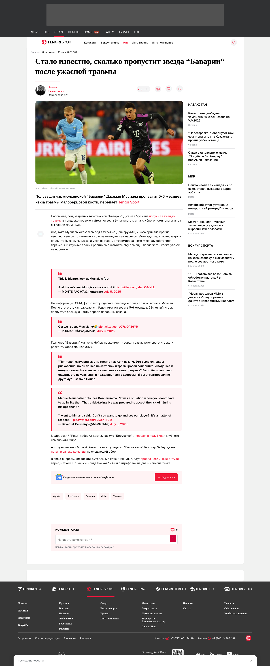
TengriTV (23, 625)
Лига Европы (140, 42)
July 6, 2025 (106, 331)
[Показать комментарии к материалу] (40, 246)
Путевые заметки (152, 613)
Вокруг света (149, 608)
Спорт (104, 603)
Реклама (85, 638)
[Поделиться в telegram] (40, 220)
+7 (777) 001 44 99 (181, 638)
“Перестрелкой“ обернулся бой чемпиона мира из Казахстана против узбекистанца (211, 136)
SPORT (59, 32)
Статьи (187, 608)
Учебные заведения (235, 613)
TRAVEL (124, 32)
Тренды (104, 613)
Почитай (23, 610)
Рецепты (64, 628)
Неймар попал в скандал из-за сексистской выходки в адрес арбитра (210, 188)
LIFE (47, 32)
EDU (137, 32)
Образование (231, 608)
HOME (88, 32)
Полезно (64, 613)
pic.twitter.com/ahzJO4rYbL (135, 287)
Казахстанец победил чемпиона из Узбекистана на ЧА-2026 (209, 116)
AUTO (110, 32)
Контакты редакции (47, 638)
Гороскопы (65, 623)
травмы (117, 496)
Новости (22, 603)
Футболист (73, 496)
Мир (126, 42)
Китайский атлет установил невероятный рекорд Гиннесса (210, 206)
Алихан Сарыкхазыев (56, 89)
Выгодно (64, 608)
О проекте (24, 638)
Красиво (64, 603)
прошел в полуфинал (150, 435)
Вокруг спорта (110, 42)
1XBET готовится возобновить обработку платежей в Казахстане (210, 277)
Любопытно (66, 618)
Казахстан (90, 42)
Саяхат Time (149, 626)
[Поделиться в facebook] (40, 227)
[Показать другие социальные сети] (40, 234)
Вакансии (70, 638)
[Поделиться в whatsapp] (40, 213)
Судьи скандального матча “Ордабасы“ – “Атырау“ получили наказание (207, 156)
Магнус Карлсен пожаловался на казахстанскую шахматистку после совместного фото (211, 257)
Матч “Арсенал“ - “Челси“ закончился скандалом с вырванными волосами (206, 225)
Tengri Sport (128, 202)
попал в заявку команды (68, 451)
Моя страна (148, 603)
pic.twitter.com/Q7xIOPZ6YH (118, 326)
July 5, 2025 (112, 291)
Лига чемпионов (162, 42)
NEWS (35, 32)
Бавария (90, 496)
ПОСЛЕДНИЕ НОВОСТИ (31, 660)
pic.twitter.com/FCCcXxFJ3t (92, 420)
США (104, 496)
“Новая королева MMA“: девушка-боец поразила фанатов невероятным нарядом (211, 297)
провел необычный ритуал (160, 459)
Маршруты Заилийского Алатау (153, 620)
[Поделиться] (179, 88)
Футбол (57, 496)
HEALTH (73, 32)
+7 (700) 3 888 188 (223, 638)
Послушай (24, 618)
